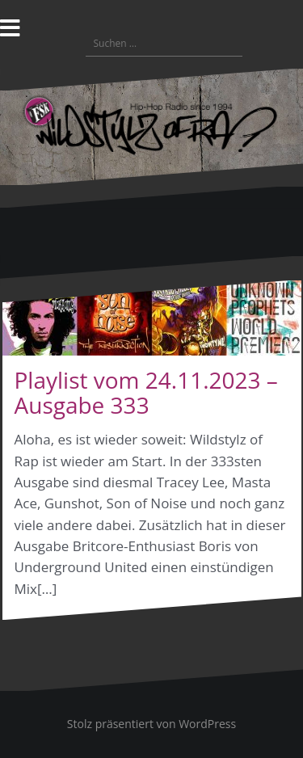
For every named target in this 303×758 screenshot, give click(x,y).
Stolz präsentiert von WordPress (151, 723)
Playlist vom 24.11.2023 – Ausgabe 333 (146, 392)
